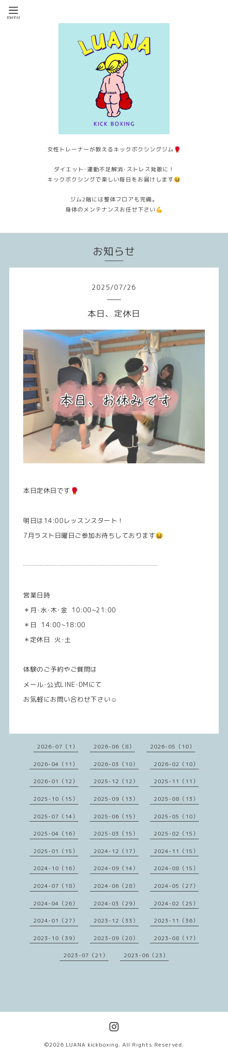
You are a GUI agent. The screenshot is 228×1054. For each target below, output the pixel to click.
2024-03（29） (116, 903)
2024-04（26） (55, 903)
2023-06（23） (146, 955)
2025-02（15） (176, 833)
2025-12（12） (116, 781)
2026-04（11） (55, 764)
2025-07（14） (55, 816)
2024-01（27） (55, 920)
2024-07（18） (55, 886)
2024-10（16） (55, 868)
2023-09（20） (116, 938)
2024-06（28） (116, 886)
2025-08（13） (176, 799)
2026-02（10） (176, 764)
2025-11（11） (176, 781)
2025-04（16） (55, 833)
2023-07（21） (85, 955)
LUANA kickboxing (92, 1044)
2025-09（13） (116, 799)
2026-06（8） (114, 746)
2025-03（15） (116, 833)
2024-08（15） (176, 868)
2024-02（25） (176, 903)
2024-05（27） (176, 886)
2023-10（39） (55, 938)
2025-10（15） (55, 799)
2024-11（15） (176, 851)
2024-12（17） (116, 851)
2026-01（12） (55, 781)
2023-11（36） (176, 920)
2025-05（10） (176, 816)
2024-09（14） (116, 868)
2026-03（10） (116, 764)
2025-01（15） (55, 851)
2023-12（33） (116, 920)
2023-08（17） (176, 938)
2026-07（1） (57, 746)
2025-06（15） (116, 816)
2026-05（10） (172, 746)
